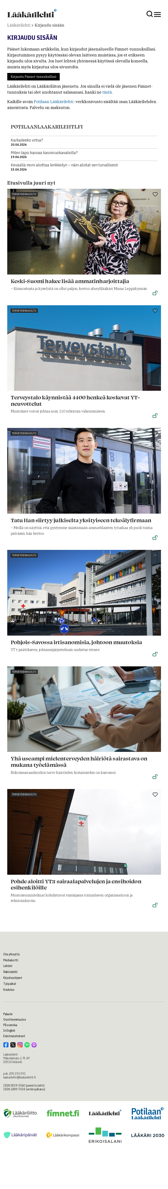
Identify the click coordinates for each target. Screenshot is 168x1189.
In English (9, 1031)
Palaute (8, 1014)
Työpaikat (9, 984)
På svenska (10, 1025)
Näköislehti (10, 972)
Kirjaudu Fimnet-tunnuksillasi (33, 77)
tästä (107, 92)
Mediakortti (10, 960)
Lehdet (7, 966)
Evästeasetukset (14, 1036)
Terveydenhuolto (24, 194)
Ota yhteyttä (11, 954)
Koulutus (8, 990)
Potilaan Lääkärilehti (53, 101)
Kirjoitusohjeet (12, 978)
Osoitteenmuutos (14, 1020)
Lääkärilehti (18, 25)
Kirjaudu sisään (49, 25)
